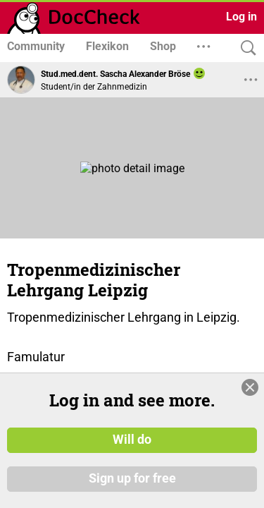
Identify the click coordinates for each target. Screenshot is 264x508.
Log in (241, 16)
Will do (132, 440)
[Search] (245, 48)
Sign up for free (132, 479)
